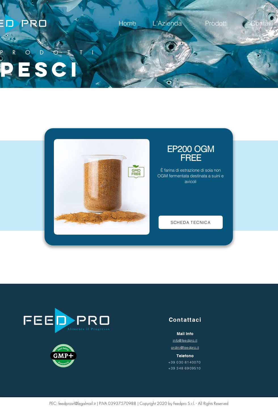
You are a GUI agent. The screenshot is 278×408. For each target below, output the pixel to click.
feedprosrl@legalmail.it (77, 403)
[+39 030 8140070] (185, 362)
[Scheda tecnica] (191, 222)
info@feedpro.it (185, 340)
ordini (175, 347)
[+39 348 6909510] (185, 368)
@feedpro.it (189, 347)
